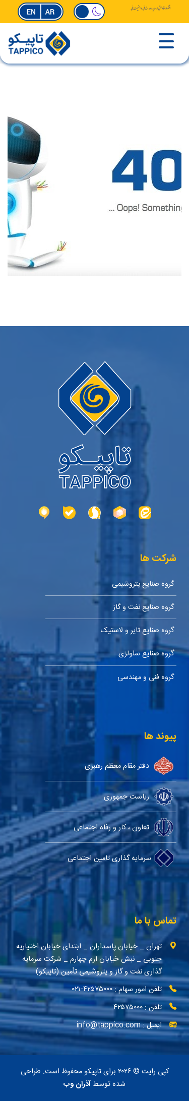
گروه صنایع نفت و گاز (143, 607)
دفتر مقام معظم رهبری (129, 766)
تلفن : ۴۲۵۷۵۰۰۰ (137, 1007)
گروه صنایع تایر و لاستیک (137, 630)
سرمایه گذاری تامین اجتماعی (121, 858)
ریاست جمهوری (139, 796)
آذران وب (77, 1084)
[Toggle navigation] (134, 42)
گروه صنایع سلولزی (146, 653)
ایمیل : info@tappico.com (119, 1025)
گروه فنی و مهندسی (145, 677)
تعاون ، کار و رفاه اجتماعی (124, 827)
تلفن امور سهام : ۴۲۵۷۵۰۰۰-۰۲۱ (117, 989)
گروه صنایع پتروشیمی (143, 584)
